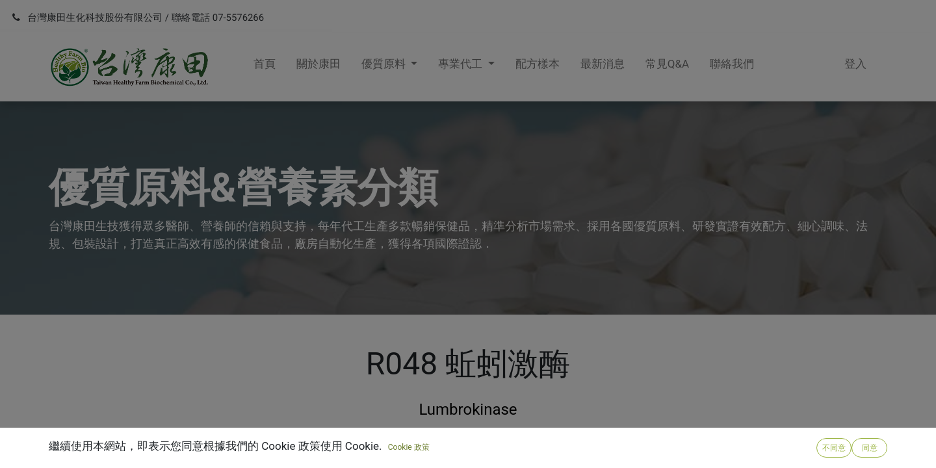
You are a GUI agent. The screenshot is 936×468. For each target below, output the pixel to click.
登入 (855, 63)
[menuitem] (265, 67)
